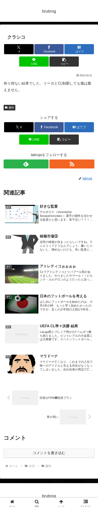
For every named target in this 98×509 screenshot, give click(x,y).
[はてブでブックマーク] (79, 49)
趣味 (9, 107)
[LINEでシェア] (34, 61)
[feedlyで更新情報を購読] (26, 163)
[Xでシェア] (19, 49)
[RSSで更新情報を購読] (71, 163)
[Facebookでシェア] (49, 49)
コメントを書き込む (49, 453)
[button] (64, 61)
